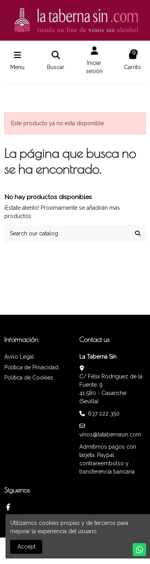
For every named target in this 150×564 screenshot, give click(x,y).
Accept (26, 546)
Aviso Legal (19, 356)
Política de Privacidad (31, 367)
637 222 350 (104, 413)
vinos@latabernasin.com (110, 434)
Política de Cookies (28, 377)
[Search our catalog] (137, 233)
